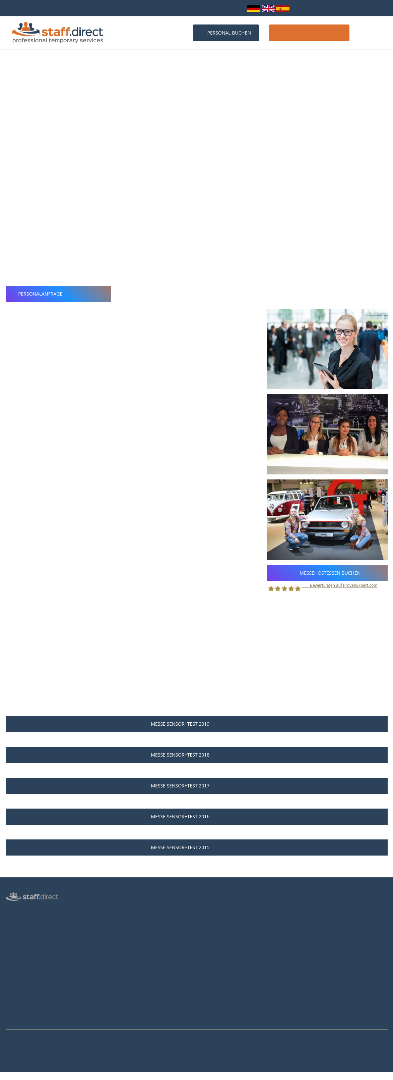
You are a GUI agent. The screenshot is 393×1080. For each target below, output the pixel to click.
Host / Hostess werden (309, 33)
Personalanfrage (58, 294)
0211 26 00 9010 (149, 8)
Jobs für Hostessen (221, 921)
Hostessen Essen (120, 998)
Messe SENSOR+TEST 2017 (196, 785)
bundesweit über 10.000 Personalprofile (48, 8)
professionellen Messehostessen (257, 174)
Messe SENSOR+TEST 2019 (196, 724)
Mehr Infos (8, 1076)
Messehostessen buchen (327, 573)
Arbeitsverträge (21, 1017)
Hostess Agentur (22, 910)
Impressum (17, 997)
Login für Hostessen (26, 959)
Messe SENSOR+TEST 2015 (196, 847)
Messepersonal (21, 929)
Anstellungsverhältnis (223, 911)
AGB (10, 988)
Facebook (311, 942)
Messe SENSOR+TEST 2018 (196, 755)
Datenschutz (18, 968)
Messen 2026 (117, 921)
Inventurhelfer (20, 939)
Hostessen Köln (119, 960)
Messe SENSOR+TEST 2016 (196, 816)
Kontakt (371, 33)
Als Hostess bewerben (224, 940)
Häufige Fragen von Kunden (132, 940)
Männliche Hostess (25, 949)
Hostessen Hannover (125, 989)
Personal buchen (226, 33)
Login (235, 8)
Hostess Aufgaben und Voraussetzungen (243, 930)
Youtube (310, 960)
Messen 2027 (117, 930)
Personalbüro (19, 920)
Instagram (312, 951)
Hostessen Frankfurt (124, 979)
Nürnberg (29, 137)
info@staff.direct (198, 8)
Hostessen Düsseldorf (126, 969)
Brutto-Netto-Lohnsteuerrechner (235, 950)
